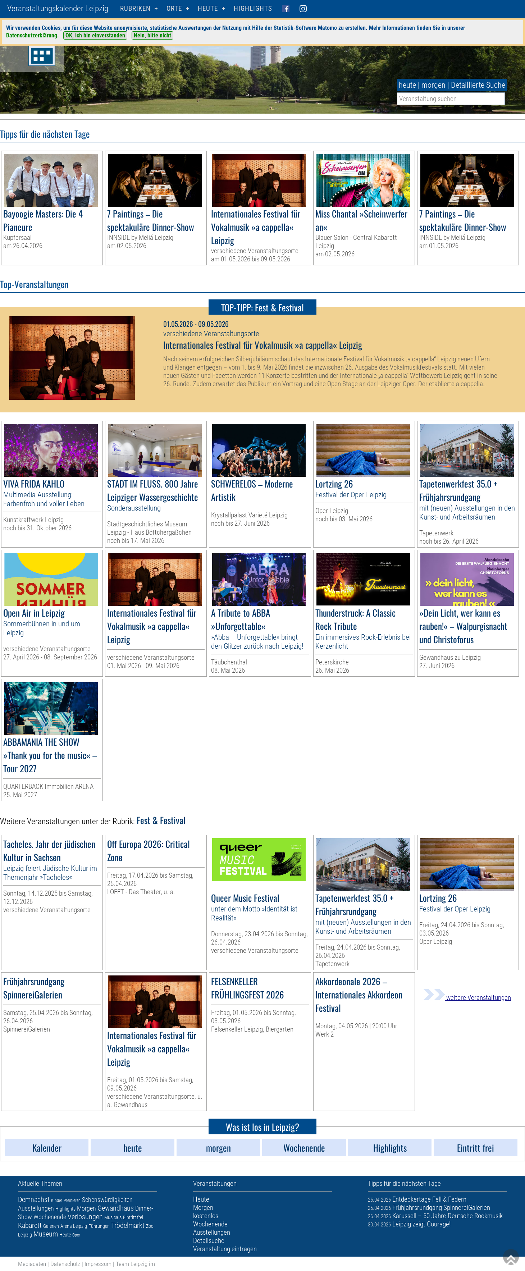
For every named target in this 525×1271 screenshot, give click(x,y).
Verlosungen (85, 1216)
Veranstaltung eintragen (225, 1249)
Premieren (72, 1200)
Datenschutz (65, 1263)
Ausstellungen (36, 1208)
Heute (65, 1235)
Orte (174, 8)
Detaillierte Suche (478, 85)
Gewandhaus (115, 1208)
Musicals (113, 1217)
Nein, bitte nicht (152, 35)
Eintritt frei (133, 1217)
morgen (433, 85)
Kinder (56, 1200)
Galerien (51, 1226)
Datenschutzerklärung (31, 35)
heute (407, 85)
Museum (45, 1234)
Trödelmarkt (128, 1225)
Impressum (98, 1263)
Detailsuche (208, 1240)
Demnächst (34, 1199)
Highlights (253, 8)
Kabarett (30, 1225)
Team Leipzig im (135, 1263)
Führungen (99, 1226)
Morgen (86, 1208)
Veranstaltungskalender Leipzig (57, 8)
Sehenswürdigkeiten (107, 1199)
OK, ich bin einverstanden (95, 35)
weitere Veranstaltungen (467, 997)
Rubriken (135, 8)
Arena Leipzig (73, 1226)
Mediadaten (32, 1263)
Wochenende (49, 1217)
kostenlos (205, 1216)
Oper (76, 1235)
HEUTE (208, 8)
